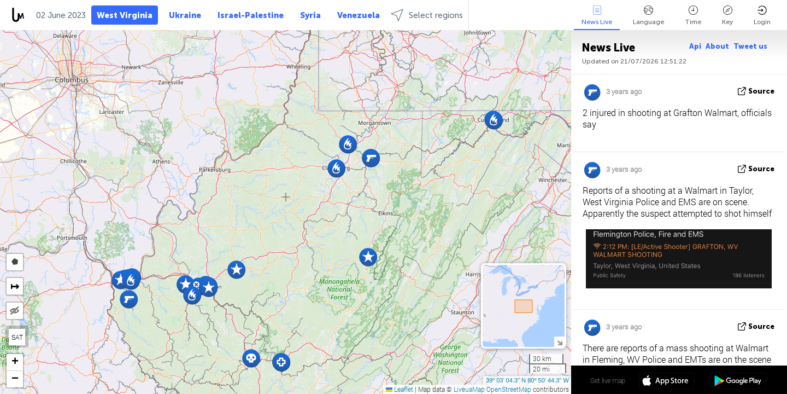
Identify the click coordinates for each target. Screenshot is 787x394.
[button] (208, 287)
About (717, 46)
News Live (597, 15)
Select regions (427, 15)
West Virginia (124, 15)
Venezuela (358, 15)
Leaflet (399, 389)
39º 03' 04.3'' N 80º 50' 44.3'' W (527, 380)
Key (727, 15)
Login (762, 15)
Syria (310, 15)
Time (693, 15)
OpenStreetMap (508, 389)
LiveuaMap (469, 389)
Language (648, 15)
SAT (17, 337)
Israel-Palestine (251, 15)
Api (695, 46)
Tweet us (750, 46)
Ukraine (185, 15)
